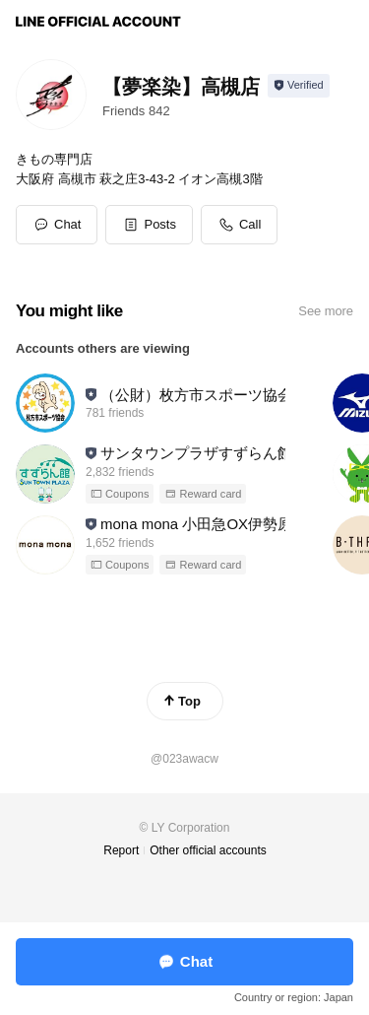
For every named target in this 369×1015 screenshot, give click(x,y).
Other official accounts (208, 850)
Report (121, 850)
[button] (149, 224)
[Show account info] (299, 86)
